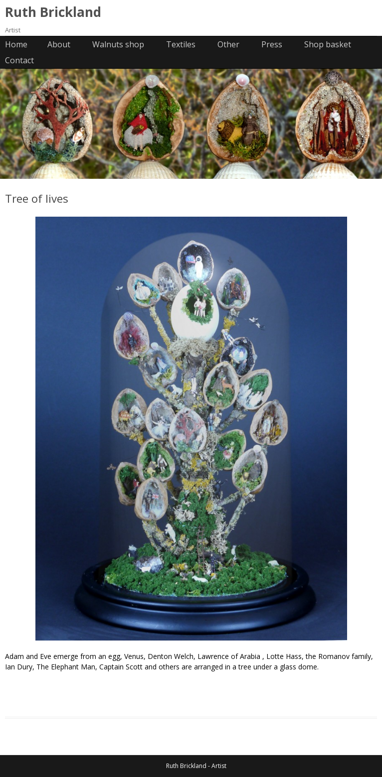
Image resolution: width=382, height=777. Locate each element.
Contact (19, 60)
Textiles (180, 44)
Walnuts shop (118, 44)
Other (228, 44)
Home (16, 44)
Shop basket (327, 44)
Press (271, 44)
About (58, 44)
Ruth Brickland (53, 12)
